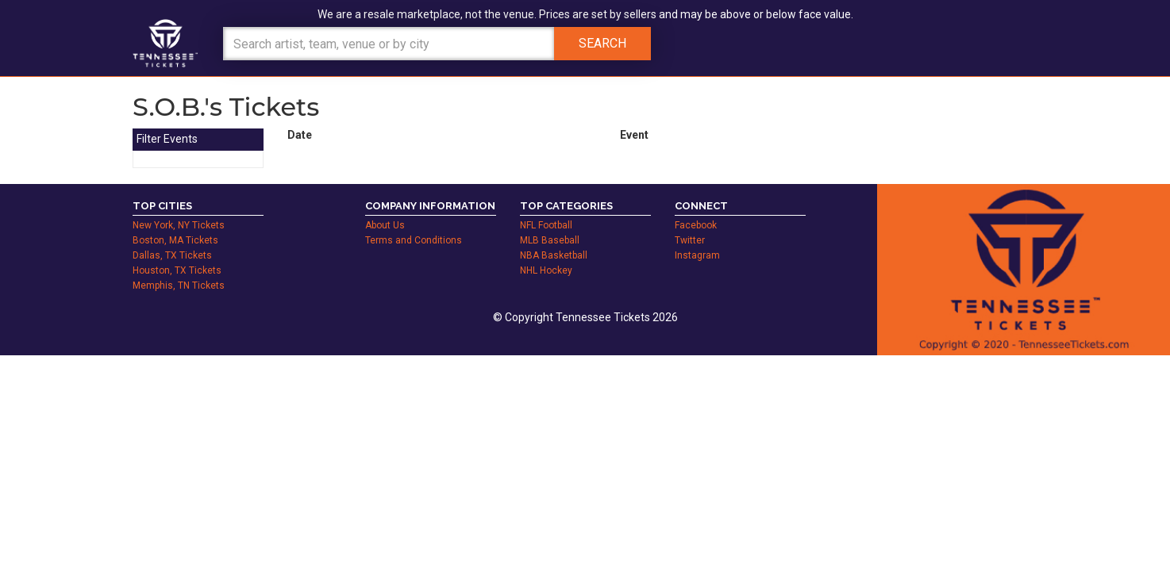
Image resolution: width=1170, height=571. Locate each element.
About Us (385, 225)
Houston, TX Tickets (177, 270)
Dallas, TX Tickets (172, 255)
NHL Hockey (546, 270)
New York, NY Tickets (179, 225)
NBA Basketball (553, 255)
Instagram (697, 255)
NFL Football (546, 225)
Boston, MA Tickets (175, 240)
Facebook (696, 225)
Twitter (690, 240)
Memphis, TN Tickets (179, 285)
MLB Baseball (549, 240)
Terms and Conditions (413, 240)
